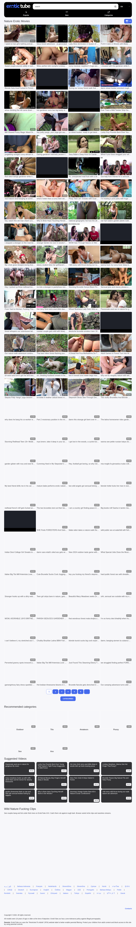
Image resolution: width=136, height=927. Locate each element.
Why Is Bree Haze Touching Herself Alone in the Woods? (50, 792)
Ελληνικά (54, 893)
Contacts (128, 909)
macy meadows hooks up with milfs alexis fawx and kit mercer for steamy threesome (18, 780)
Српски (93, 886)
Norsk (104, 886)
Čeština (57, 890)
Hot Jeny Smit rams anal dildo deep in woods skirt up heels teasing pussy (83, 765)
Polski (119, 890)
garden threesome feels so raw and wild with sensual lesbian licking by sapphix (18, 793)
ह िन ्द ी (111, 893)
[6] (81, 691)
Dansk (122, 893)
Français (39, 886)
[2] (55, 691)
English (46, 890)
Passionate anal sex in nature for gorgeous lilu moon (17, 765)
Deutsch (21, 890)
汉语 (79, 890)
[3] (62, 691)
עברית (99, 893)
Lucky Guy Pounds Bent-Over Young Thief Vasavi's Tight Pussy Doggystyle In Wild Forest (51, 766)
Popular (26, 13)
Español (88, 893)
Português (90, 890)
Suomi (42, 893)
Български (34, 890)
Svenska (19, 893)
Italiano (65, 893)
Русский (31, 893)
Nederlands (52, 886)
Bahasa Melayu (105, 890)
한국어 (127, 886)
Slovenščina (66, 886)
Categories (109, 13)
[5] (74, 691)
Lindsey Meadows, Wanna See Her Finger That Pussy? (115, 765)
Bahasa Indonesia (23, 886)
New (67, 13)
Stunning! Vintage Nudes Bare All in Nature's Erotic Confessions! (83, 792)
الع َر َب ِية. (7, 886)
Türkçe (76, 893)
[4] (68, 691)
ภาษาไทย (115, 886)
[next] (87, 691)
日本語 (9, 890)
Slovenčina (81, 886)
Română (7, 893)
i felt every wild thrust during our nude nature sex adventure (115, 792)
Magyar (69, 890)
